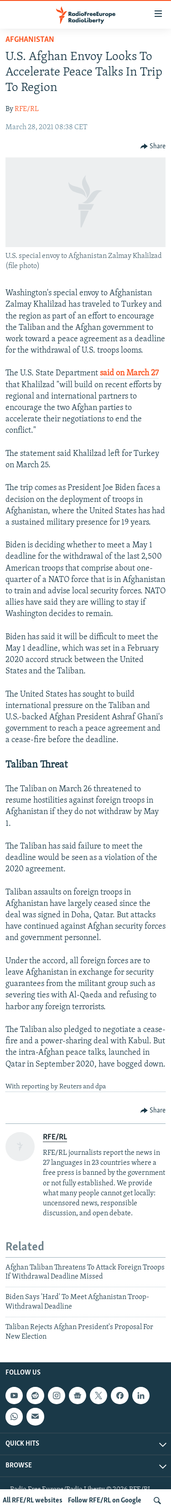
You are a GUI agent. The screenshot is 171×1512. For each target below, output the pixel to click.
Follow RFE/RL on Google (104, 1500)
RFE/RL (27, 109)
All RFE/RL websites (32, 1500)
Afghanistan (29, 39)
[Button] (153, 147)
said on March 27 (129, 373)
